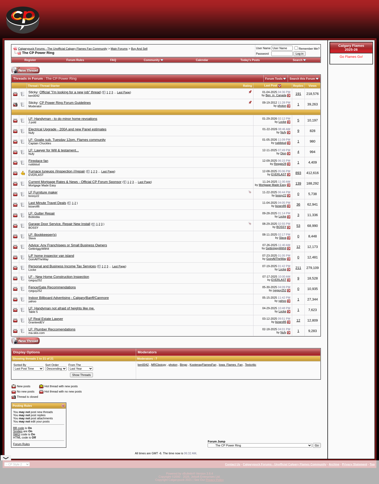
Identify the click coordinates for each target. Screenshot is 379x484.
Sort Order (52, 364)
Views (312, 85)
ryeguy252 (35, 280)
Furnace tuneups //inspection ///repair (56, 171)
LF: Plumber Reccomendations (51, 329)
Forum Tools (274, 78)
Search (299, 60)
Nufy (31, 132)
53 (298, 226)
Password (262, 53)
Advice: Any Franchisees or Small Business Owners (67, 245)
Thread (33, 85)
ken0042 (33, 95)
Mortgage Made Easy (42, 185)
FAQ (113, 60)
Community (153, 60)
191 (298, 94)
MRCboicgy (158, 364)
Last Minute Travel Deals (47, 203)
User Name (263, 48)
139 (298, 183)
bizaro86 (33, 206)
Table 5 (33, 311)
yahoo (32, 301)
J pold (32, 122)
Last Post (270, 85)
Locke (282, 121)
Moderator (35, 106)
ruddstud (280, 142)
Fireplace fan (38, 161)
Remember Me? (307, 48)
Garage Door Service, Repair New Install (59, 224)
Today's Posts (250, 60)
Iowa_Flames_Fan (231, 364)
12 (298, 247)
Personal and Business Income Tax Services (62, 266)
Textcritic (250, 364)
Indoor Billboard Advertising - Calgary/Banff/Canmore (68, 298)
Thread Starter (50, 85)
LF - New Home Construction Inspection (58, 277)
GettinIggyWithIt (38, 248)
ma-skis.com (36, 332)
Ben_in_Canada (276, 95)
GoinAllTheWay (38, 259)
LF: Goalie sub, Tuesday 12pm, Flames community (67, 140)
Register (30, 60)
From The (74, 364)
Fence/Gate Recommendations (52, 287)
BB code (18, 428)
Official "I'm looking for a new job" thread (70, 92)
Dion (283, 153)
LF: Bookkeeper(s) (42, 235)
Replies (298, 85)
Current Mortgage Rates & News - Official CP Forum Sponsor (75, 182)
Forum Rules (75, 60)
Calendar (202, 60)
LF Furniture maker (43, 192)
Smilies (17, 431)
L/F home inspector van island (51, 256)
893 (298, 173)
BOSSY (33, 227)
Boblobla (34, 216)
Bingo (183, 364)
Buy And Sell (139, 48)
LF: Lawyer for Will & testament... (53, 150)
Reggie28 (280, 163)
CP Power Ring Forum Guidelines (65, 103)
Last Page (123, 92)
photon (281, 105)
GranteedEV (36, 322)
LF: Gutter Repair (41, 213)
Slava (32, 238)
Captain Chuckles (39, 143)
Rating (247, 85)
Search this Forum (302, 78)
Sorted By (19, 364)
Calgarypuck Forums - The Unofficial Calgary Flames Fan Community (62, 48)
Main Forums (119, 48)
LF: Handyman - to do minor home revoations (62, 119)
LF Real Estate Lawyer (45, 319)
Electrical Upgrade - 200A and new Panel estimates (67, 129)
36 (298, 204)
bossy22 (33, 195)
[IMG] (16, 434)
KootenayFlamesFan (203, 364)
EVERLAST (35, 174)
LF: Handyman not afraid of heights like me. (61, 308)
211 (298, 268)
